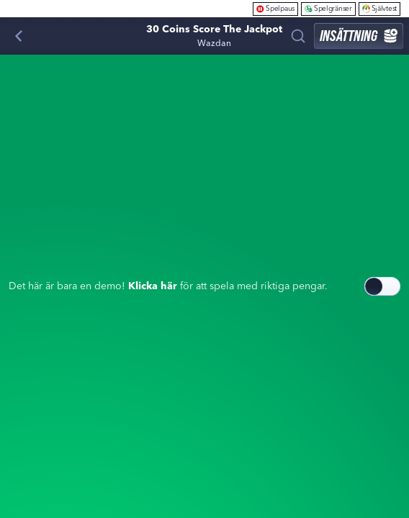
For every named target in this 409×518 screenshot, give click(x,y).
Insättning (358, 35)
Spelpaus (275, 8)
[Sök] (298, 36)
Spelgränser (328, 8)
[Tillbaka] (19, 36)
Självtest (379, 8)
